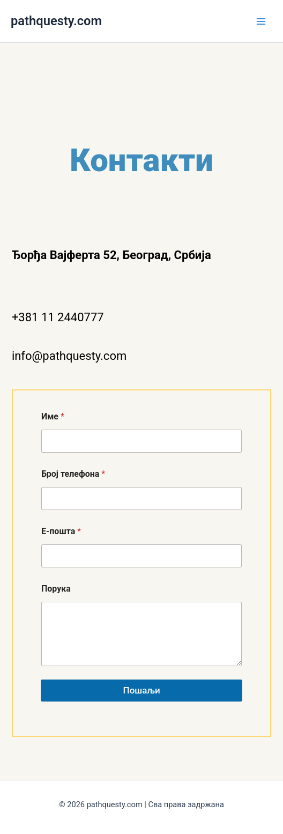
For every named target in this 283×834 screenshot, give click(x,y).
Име (52, 416)
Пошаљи (141, 690)
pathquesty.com (56, 20)
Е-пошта (61, 531)
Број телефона (73, 474)
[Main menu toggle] (261, 21)
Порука (56, 589)
